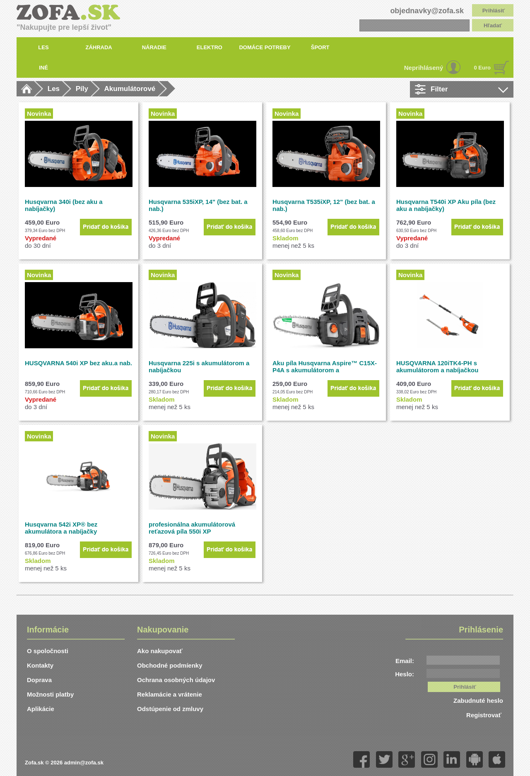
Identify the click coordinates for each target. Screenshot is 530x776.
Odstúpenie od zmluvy (170, 708)
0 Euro (482, 68)
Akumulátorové (130, 89)
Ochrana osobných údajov (176, 679)
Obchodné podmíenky (169, 665)
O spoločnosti (47, 650)
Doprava (39, 679)
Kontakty (40, 665)
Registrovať (484, 715)
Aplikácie (40, 708)
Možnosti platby (50, 694)
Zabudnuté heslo (478, 700)
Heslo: (404, 674)
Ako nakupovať (160, 650)
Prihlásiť (493, 10)
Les (54, 89)
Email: (404, 660)
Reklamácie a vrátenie (169, 694)
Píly (82, 89)
